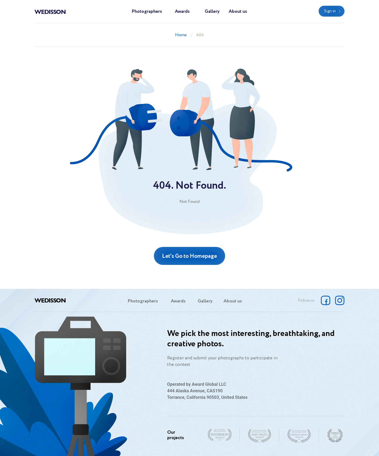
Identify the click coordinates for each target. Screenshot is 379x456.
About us (238, 11)
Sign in (330, 11)
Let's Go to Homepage (189, 256)
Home (181, 35)
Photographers (147, 11)
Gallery (212, 11)
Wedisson (50, 11)
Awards (182, 11)
